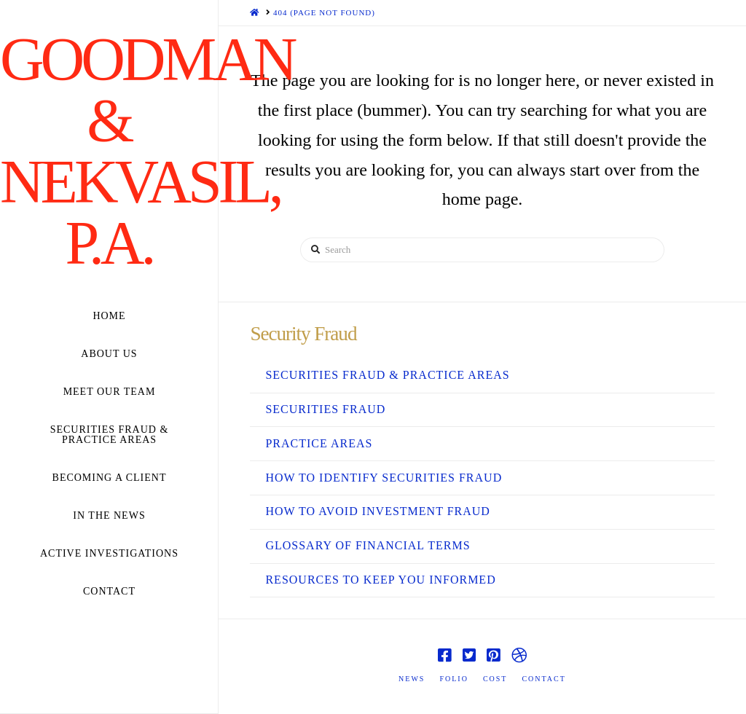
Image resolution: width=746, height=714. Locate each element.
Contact (543, 679)
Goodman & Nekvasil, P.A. (109, 151)
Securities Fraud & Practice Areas (387, 375)
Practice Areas (318, 443)
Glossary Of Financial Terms (367, 545)
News (411, 679)
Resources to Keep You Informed (380, 579)
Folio (453, 679)
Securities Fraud (325, 409)
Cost (495, 679)
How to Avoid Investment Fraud (377, 511)
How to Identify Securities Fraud (383, 477)
